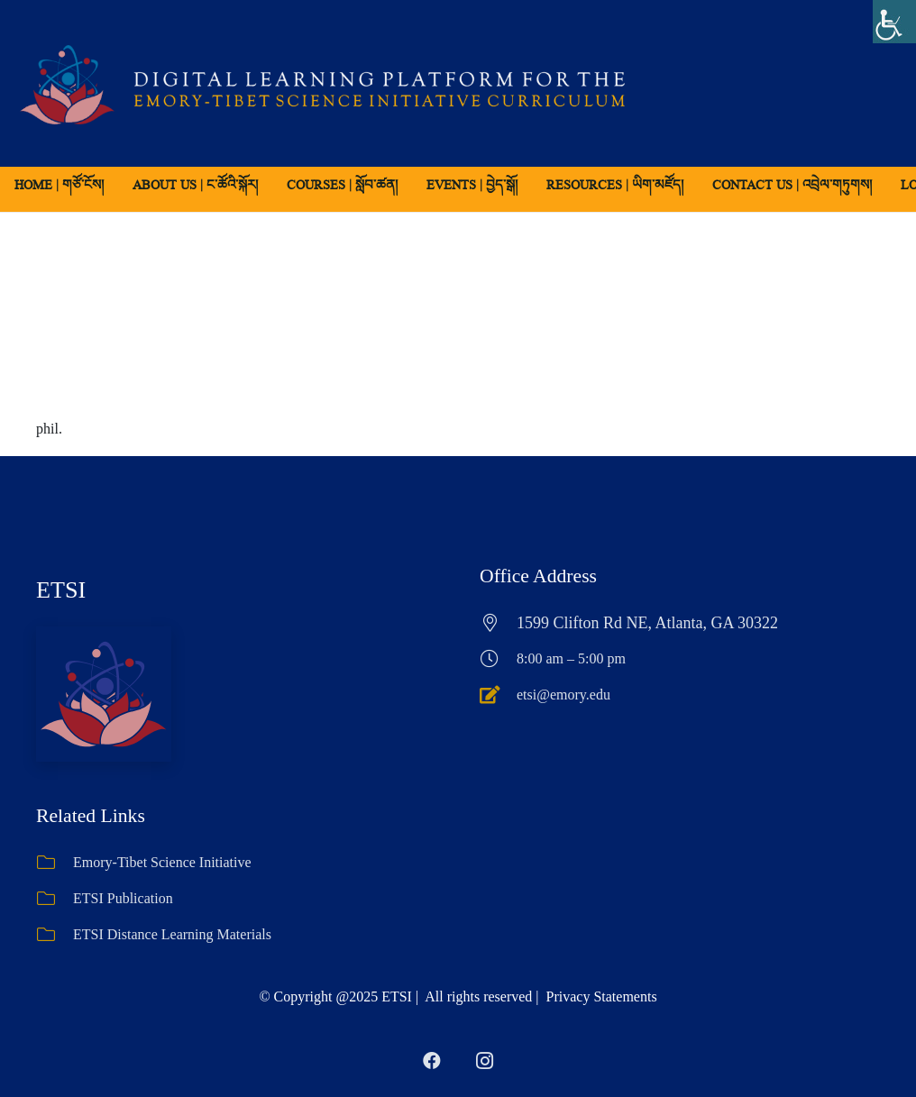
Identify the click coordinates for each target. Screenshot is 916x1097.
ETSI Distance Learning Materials (172, 934)
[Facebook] (431, 1060)
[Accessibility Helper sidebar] (894, 21)
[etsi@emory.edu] (498, 695)
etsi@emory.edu (563, 694)
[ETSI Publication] (54, 899)
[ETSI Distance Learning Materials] (54, 935)
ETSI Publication (123, 898)
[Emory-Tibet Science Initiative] (54, 863)
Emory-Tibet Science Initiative (162, 862)
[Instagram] (484, 1060)
